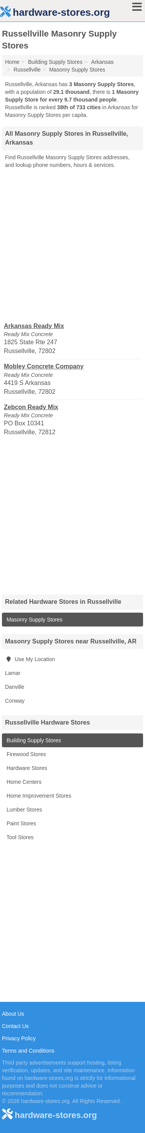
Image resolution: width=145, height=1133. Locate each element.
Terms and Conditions (28, 1051)
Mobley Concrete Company (44, 366)
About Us (13, 1014)
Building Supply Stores (33, 740)
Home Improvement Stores (38, 796)
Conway (15, 701)
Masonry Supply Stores (34, 619)
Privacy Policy (19, 1038)
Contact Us (15, 1026)
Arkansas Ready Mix (34, 326)
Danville (14, 687)
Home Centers (23, 782)
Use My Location (30, 659)
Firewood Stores (25, 754)
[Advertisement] (72, 245)
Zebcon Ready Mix (31, 407)
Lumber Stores (23, 809)
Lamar (12, 673)
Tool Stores (19, 837)
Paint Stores (20, 823)
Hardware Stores (26, 768)
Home (12, 62)
